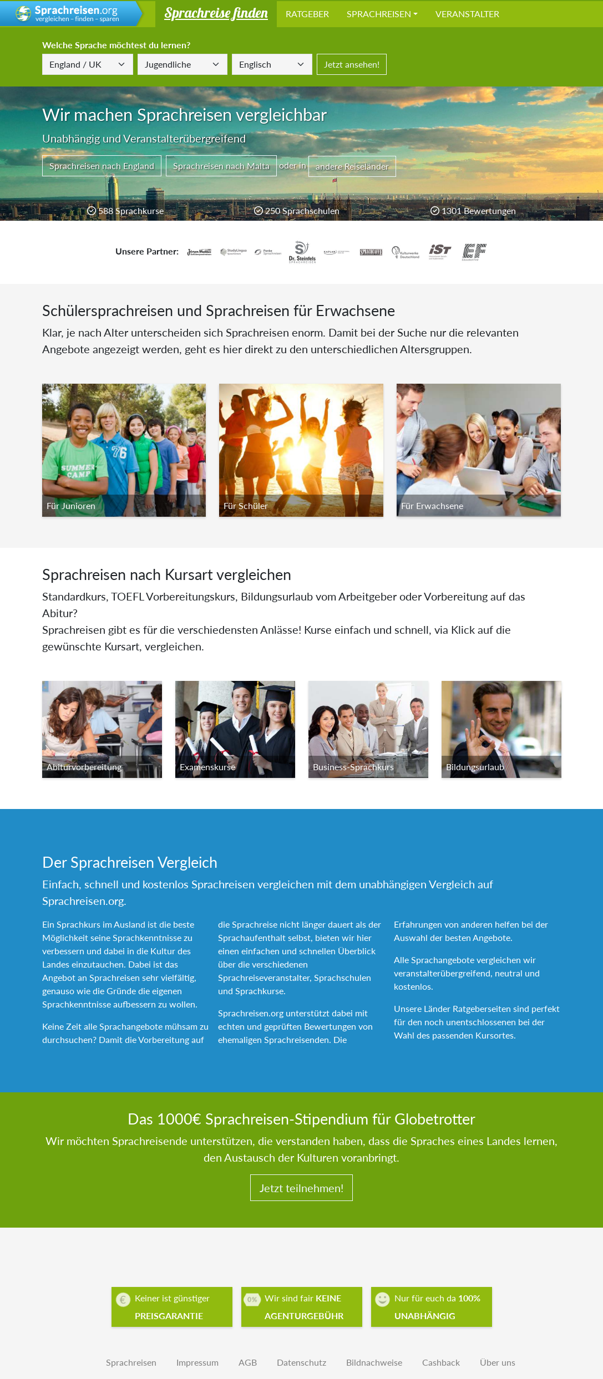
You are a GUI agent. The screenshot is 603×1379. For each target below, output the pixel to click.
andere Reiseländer (352, 166)
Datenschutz (301, 1362)
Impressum (197, 1362)
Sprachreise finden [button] (216, 12)
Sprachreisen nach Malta (221, 165)
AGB (248, 1362)
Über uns (497, 1362)
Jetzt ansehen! (351, 64)
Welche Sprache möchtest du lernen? (116, 44)
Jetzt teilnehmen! (301, 1187)
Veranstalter (467, 13)
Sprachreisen (379, 13)
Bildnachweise (374, 1362)
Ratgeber (307, 13)
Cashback (441, 1362)
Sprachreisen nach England (101, 165)
